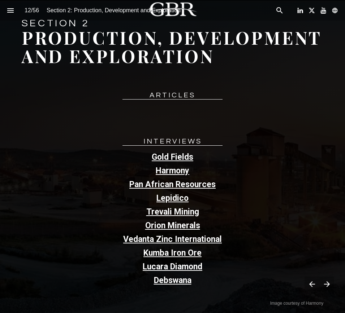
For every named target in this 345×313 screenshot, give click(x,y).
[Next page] (326, 284)
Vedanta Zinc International (172, 239)
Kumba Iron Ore (172, 253)
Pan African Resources (172, 184)
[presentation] (172, 156)
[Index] (10, 10)
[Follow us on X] (312, 10)
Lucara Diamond (172, 267)
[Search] (279, 10)
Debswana (172, 280)
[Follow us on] (335, 10)
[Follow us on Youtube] (323, 10)
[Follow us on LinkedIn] (300, 10)
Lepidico (172, 198)
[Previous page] (312, 284)
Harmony (172, 171)
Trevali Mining (172, 212)
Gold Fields (172, 157)
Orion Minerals (172, 225)
